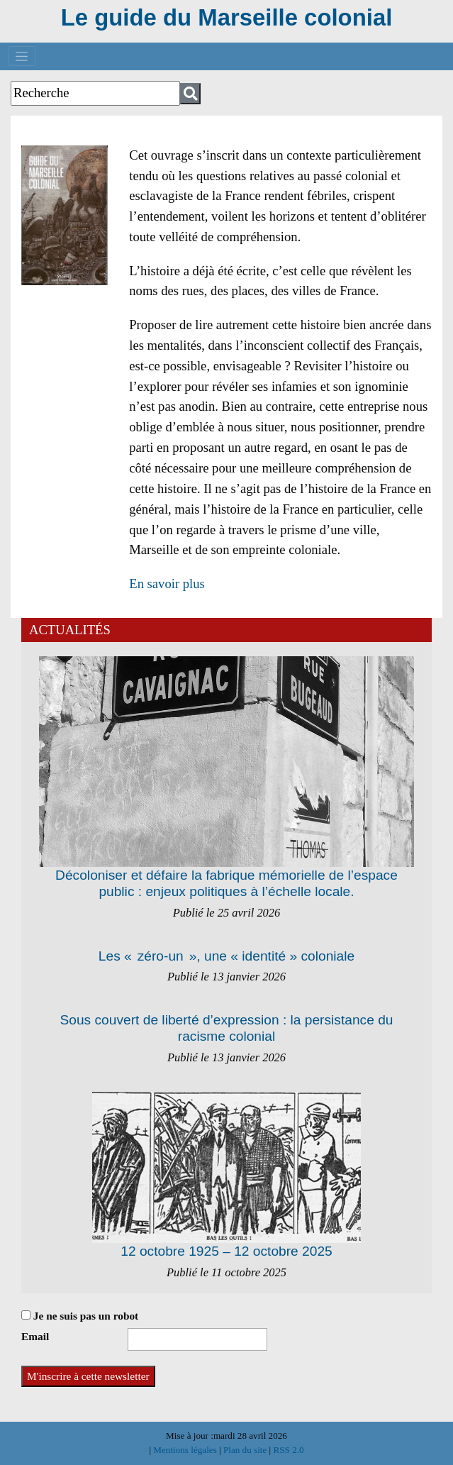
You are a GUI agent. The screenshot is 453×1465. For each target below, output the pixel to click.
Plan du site (246, 1449)
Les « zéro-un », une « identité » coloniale (226, 956)
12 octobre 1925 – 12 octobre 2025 (226, 1251)
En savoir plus (167, 583)
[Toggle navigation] (21, 56)
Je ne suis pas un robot (79, 1316)
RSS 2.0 (287, 1449)
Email (35, 1336)
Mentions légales (186, 1449)
